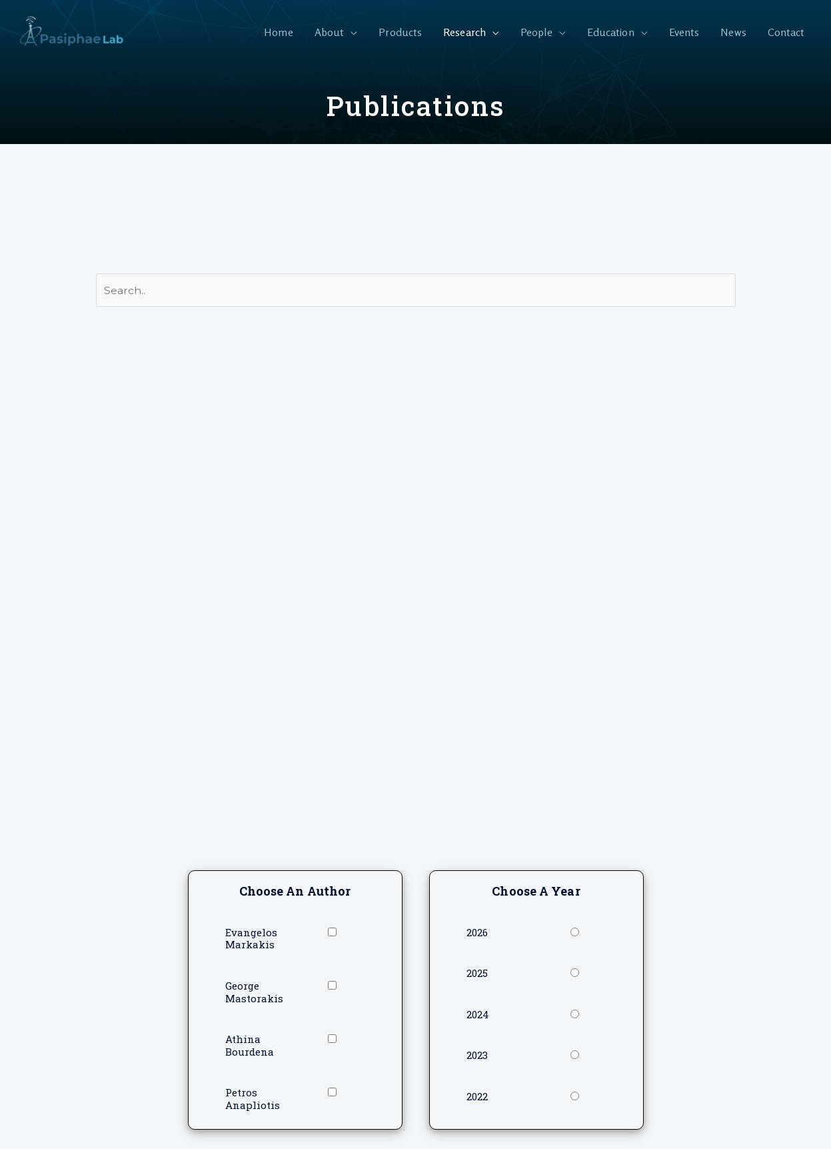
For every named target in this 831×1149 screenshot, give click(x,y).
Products (400, 32)
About (330, 32)
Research (464, 32)
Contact (786, 32)
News (733, 32)
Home (278, 32)
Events (684, 32)
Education (610, 32)
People (536, 32)
